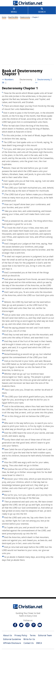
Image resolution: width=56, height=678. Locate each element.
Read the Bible (13, 17)
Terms (32, 635)
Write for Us (29, 639)
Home (4, 17)
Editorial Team (45, 635)
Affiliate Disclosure (12, 643)
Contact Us (29, 643)
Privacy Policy (20, 635)
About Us (7, 635)
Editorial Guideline (12, 639)
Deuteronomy (25, 17)
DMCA (39, 643)
